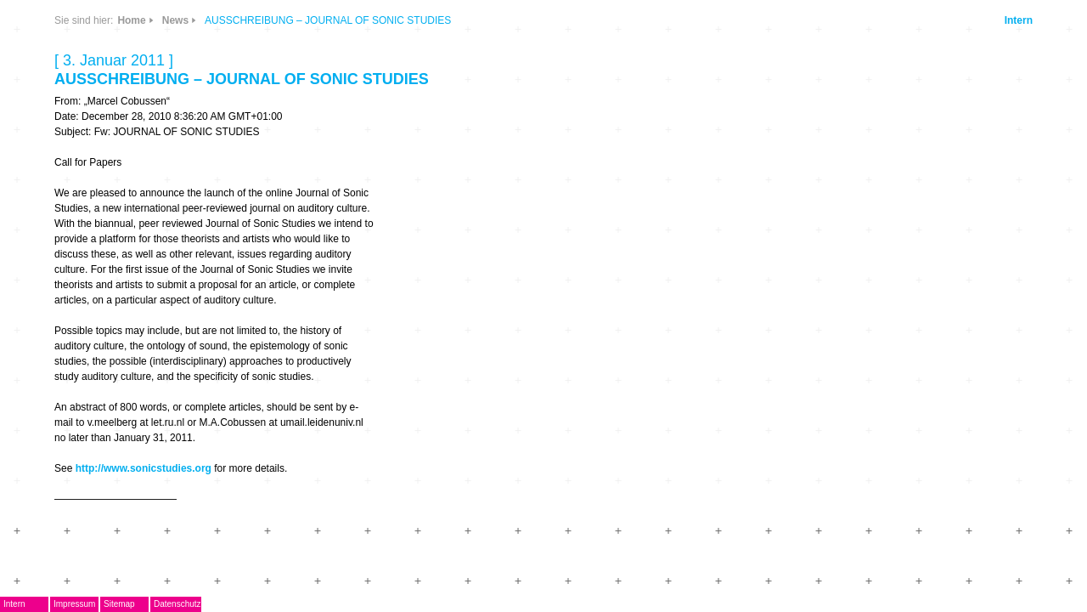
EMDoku (200, 193)
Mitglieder (205, 344)
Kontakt (198, 368)
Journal (198, 293)
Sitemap (287, 604)
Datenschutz (345, 604)
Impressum (242, 604)
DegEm (216, 64)
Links (287, 121)
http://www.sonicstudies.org (506, 468)
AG (184, 218)
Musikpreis (208, 243)
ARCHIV (199, 318)
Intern (904, 20)
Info (333, 121)
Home (495, 20)
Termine (199, 268)
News (287, 71)
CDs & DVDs (340, 65)
